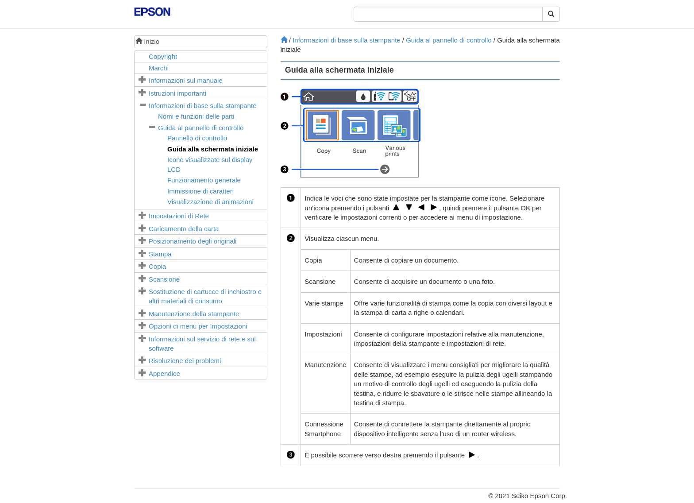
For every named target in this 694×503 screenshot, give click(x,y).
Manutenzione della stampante (194, 313)
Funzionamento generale (204, 180)
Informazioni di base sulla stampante (202, 105)
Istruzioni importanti (177, 93)
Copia (157, 266)
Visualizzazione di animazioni (210, 201)
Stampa (160, 254)
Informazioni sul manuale (186, 80)
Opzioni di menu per (198, 326)
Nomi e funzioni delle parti (196, 116)
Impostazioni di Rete (179, 216)
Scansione (164, 279)
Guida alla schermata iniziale (212, 149)
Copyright (163, 56)
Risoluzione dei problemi (185, 360)
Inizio (147, 41)
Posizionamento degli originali (192, 241)
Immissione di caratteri (200, 191)
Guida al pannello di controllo (200, 128)
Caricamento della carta (184, 228)
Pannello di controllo (197, 138)
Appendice (164, 373)
